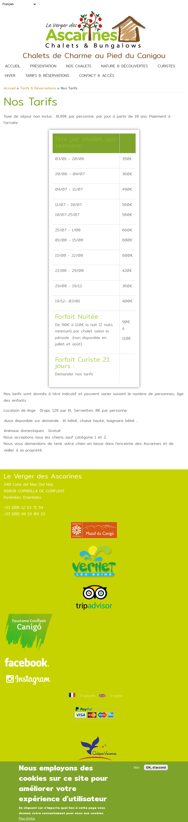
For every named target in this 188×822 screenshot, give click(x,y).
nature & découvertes (124, 66)
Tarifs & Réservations (47, 75)
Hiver (10, 75)
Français (82, 696)
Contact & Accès (96, 75)
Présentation (43, 66)
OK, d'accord (156, 773)
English (111, 696)
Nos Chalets (78, 66)
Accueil (12, 66)
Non (137, 773)
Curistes (166, 66)
